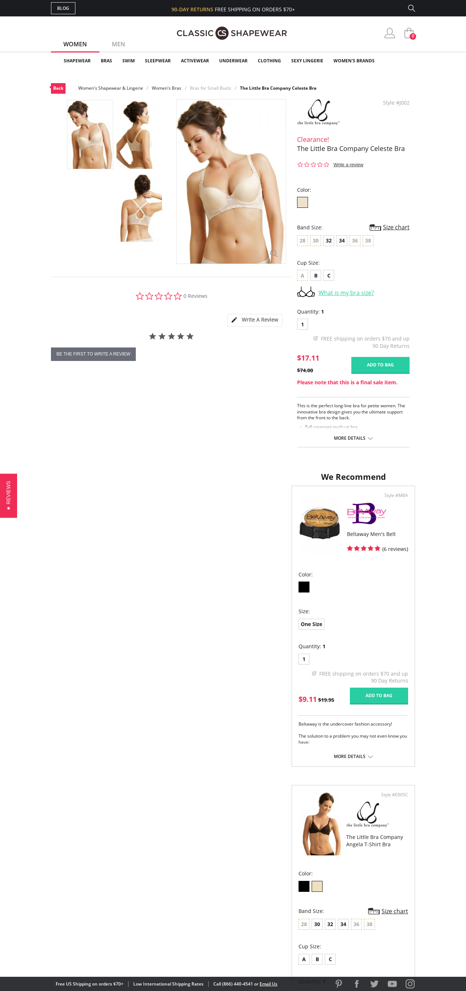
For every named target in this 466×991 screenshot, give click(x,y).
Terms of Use (108, 958)
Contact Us (190, 918)
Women (75, 44)
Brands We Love (291, 882)
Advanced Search (198, 859)
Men (118, 44)
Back (58, 88)
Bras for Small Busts (210, 88)
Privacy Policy (288, 906)
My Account (191, 871)
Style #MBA (210, 503)
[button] (8, 495)
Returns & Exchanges (203, 906)
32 (329, 240)
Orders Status (194, 882)
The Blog (281, 894)
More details (350, 438)
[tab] (255, 320)
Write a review (348, 164)
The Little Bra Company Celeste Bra (278, 88)
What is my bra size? (346, 293)
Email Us (268, 984)
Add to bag (380, 365)
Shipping (185, 894)
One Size (71, 631)
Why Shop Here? (290, 859)
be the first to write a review (93, 354)
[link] (346, 943)
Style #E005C (392, 503)
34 (342, 240)
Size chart (396, 227)
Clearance (399, 61)
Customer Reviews (294, 871)
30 (259, 632)
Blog (63, 8)
